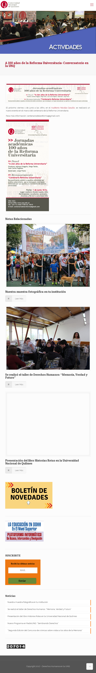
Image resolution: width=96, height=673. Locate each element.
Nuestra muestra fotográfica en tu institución (35, 291)
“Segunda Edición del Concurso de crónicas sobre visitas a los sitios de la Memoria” (45, 630)
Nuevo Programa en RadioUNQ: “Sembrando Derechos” (33, 623)
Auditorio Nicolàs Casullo (63, 108)
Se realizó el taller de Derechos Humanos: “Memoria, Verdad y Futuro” (46, 376)
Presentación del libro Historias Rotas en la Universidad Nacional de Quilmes (42, 462)
